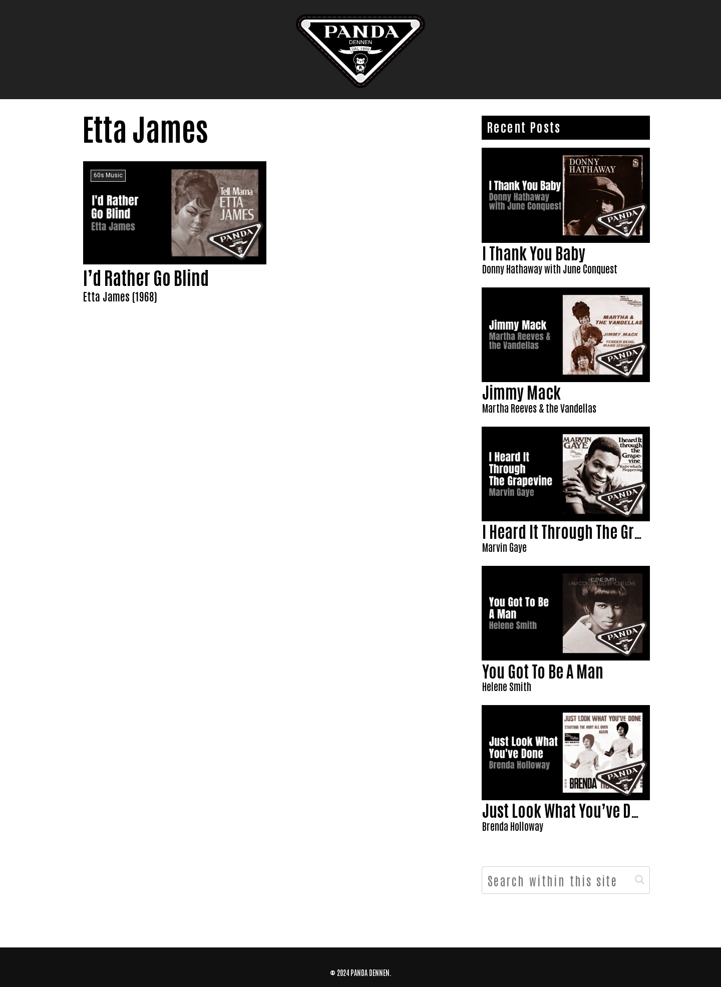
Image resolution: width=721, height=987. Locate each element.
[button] (639, 879)
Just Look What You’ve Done (568, 809)
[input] (566, 880)
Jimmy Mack (521, 391)
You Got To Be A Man (542, 670)
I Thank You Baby (533, 252)
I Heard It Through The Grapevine (582, 530)
